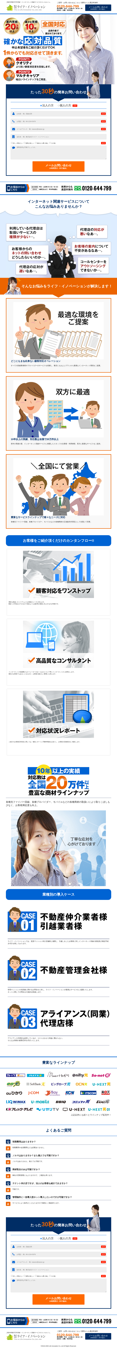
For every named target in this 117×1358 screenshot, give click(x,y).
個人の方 (64, 105)
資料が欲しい (29, 143)
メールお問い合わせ (98, 8)
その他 (52, 143)
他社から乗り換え (41, 143)
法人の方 (47, 105)
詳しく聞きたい (17, 143)
